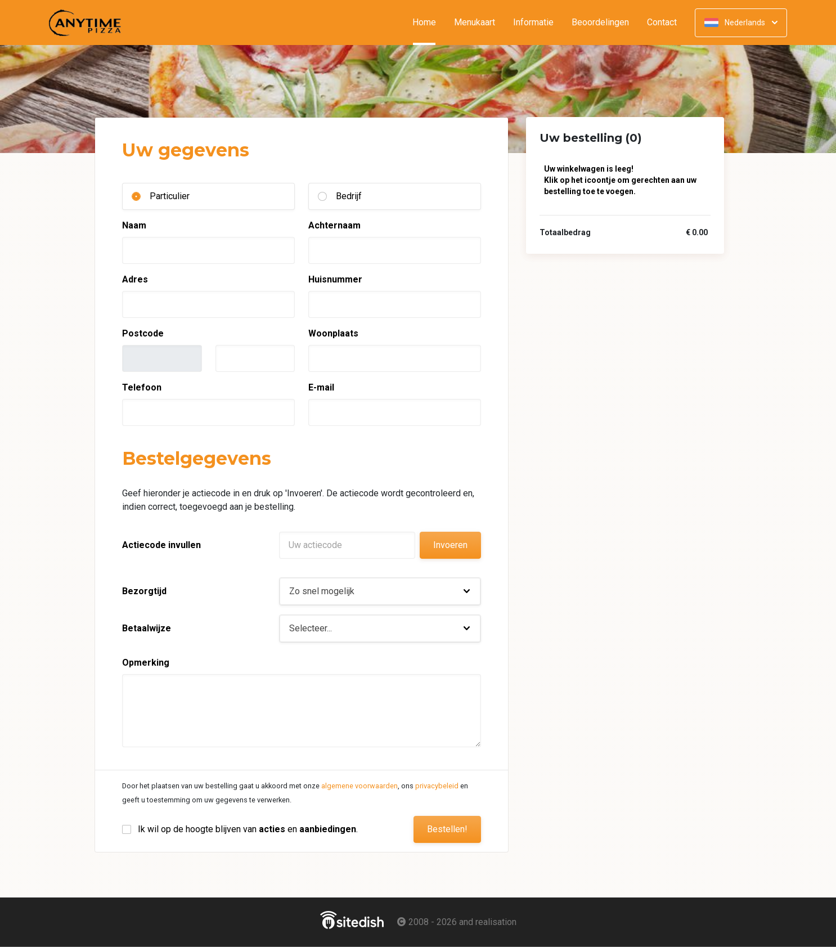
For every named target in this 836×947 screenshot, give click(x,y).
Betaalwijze (146, 628)
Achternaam (334, 225)
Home (428, 22)
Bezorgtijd (144, 591)
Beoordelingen (600, 22)
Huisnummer (335, 279)
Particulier (170, 196)
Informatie (533, 22)
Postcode (143, 333)
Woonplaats (333, 333)
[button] (380, 591)
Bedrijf (349, 196)
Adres (135, 279)
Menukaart (474, 22)
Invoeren (450, 545)
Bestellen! (447, 829)
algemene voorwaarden (359, 786)
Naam (134, 225)
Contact (662, 22)
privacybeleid (437, 786)
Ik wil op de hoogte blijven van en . (248, 829)
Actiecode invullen (161, 545)
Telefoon (141, 387)
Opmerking (145, 662)
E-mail (321, 387)
